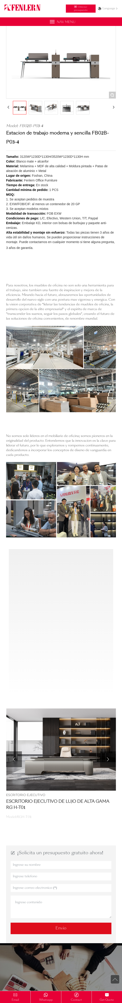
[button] (14, 759)
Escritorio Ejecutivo (25, 795)
